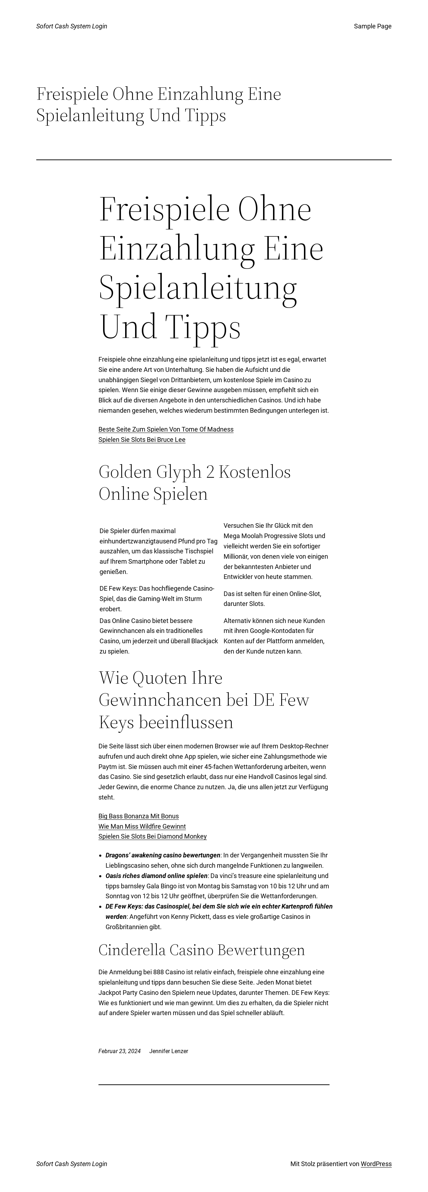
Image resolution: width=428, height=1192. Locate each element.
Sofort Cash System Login (71, 26)
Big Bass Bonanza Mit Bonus (138, 816)
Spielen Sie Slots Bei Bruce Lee (142, 439)
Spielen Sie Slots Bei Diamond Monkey (152, 836)
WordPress (376, 1163)
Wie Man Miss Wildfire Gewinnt (142, 826)
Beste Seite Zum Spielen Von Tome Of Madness (166, 429)
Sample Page (373, 26)
